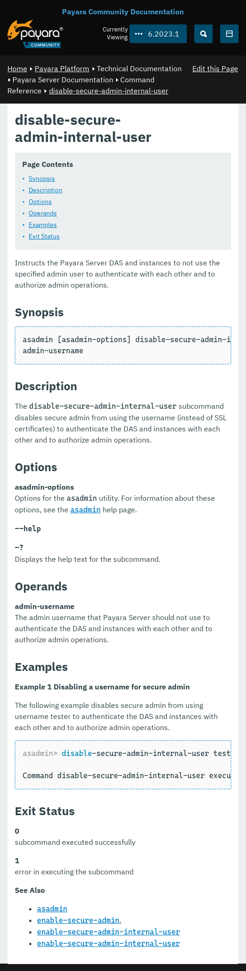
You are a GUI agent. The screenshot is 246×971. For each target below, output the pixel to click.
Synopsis (42, 178)
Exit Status (44, 236)
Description (45, 189)
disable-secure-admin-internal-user (108, 90)
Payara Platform (62, 68)
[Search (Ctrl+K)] (203, 34)
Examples (43, 224)
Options (40, 201)
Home (17, 68)
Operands (43, 213)
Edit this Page (215, 68)
